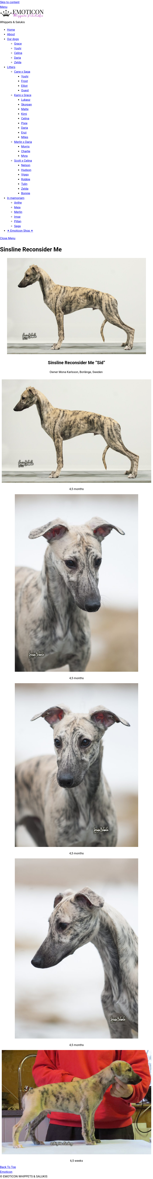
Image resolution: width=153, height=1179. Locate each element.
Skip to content (10, 2)
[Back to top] (8, 1167)
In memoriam (15, 198)
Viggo (25, 174)
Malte (25, 109)
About (11, 34)
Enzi (24, 132)
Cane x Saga (22, 71)
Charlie (25, 151)
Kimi (24, 114)
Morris (25, 146)
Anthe (18, 202)
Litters (11, 67)
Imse (17, 216)
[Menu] (3, 7)
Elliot (24, 86)
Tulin (24, 184)
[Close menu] (7, 238)
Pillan (17, 221)
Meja (17, 207)
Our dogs (13, 39)
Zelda (17, 62)
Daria (17, 57)
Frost (24, 81)
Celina (18, 53)
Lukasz (25, 99)
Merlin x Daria (23, 142)
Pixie (24, 123)
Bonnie (25, 193)
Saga (17, 226)
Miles (24, 137)
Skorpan (26, 104)
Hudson (26, 170)
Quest (25, 90)
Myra (24, 156)
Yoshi (17, 48)
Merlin (18, 212)
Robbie (25, 179)
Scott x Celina (23, 160)
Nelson (25, 165)
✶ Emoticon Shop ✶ (20, 230)
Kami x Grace (22, 95)
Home (11, 29)
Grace (18, 43)
